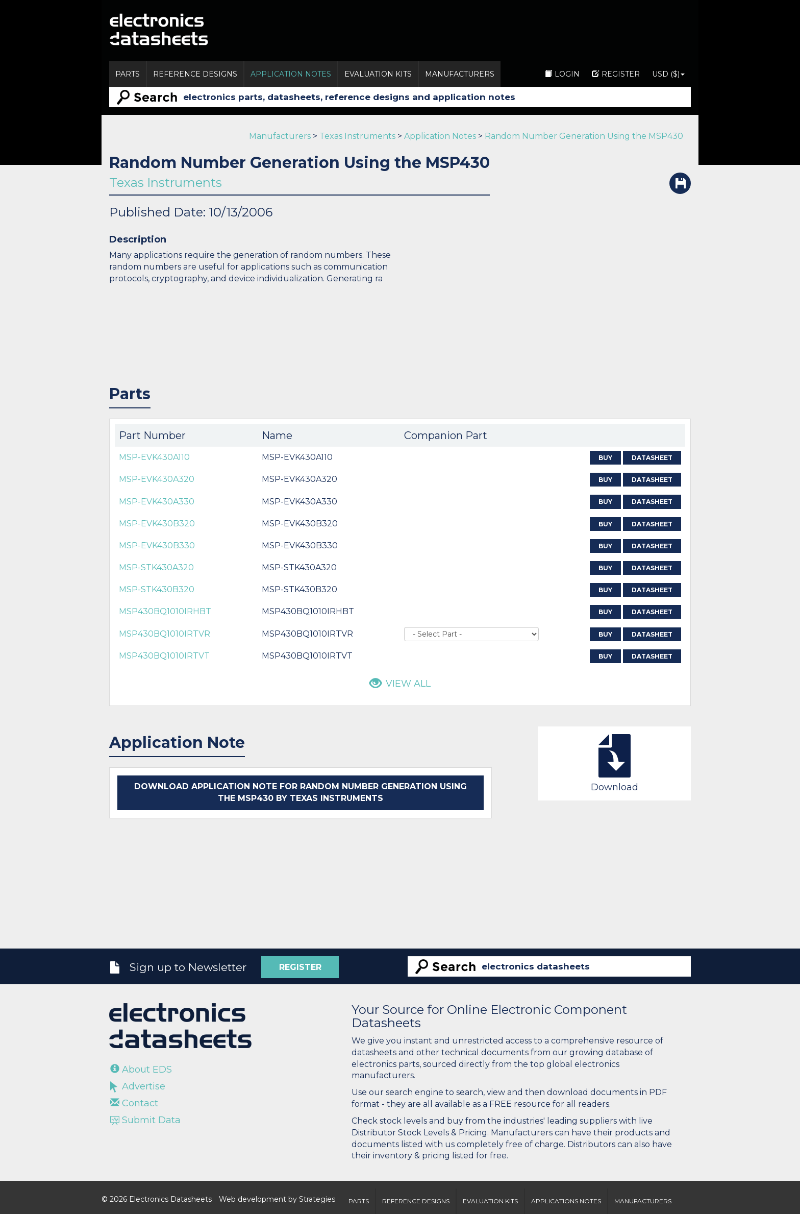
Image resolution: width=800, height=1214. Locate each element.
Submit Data (145, 1120)
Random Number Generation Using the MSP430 (584, 136)
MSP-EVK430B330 (157, 545)
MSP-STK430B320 (156, 589)
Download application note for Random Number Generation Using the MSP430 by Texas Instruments (300, 792)
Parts (127, 74)
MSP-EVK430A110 (154, 457)
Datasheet (652, 458)
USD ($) (668, 74)
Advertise (137, 1086)
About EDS (141, 1069)
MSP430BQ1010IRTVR (164, 634)
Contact (134, 1103)
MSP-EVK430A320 (156, 479)
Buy (605, 458)
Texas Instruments (357, 136)
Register (616, 74)
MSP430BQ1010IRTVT (164, 656)
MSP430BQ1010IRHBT (165, 611)
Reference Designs (195, 74)
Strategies (317, 1199)
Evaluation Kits (378, 74)
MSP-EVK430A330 (156, 501)
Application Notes (291, 74)
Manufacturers (459, 74)
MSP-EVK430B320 (157, 523)
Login (562, 74)
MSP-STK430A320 (156, 567)
